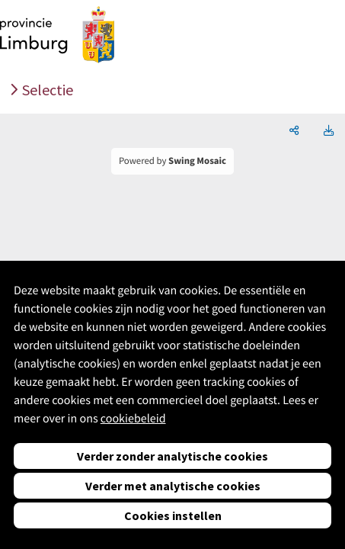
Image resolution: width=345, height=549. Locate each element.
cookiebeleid (133, 418)
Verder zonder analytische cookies (172, 456)
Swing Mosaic (197, 161)
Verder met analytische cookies (172, 485)
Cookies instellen (173, 515)
